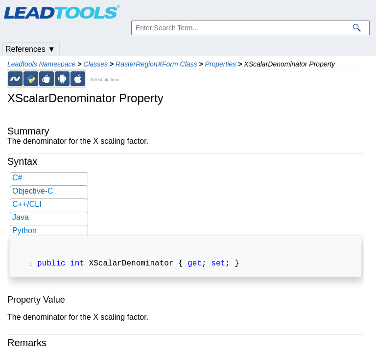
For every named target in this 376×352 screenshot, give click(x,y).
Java (20, 217)
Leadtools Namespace (41, 64)
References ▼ (30, 49)
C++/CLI (27, 204)
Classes (95, 64)
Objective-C (32, 191)
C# (17, 178)
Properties (220, 64)
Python (24, 230)
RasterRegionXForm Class (156, 64)
